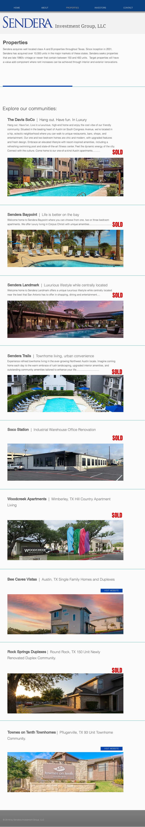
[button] (65, 177)
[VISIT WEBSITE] (112, 590)
